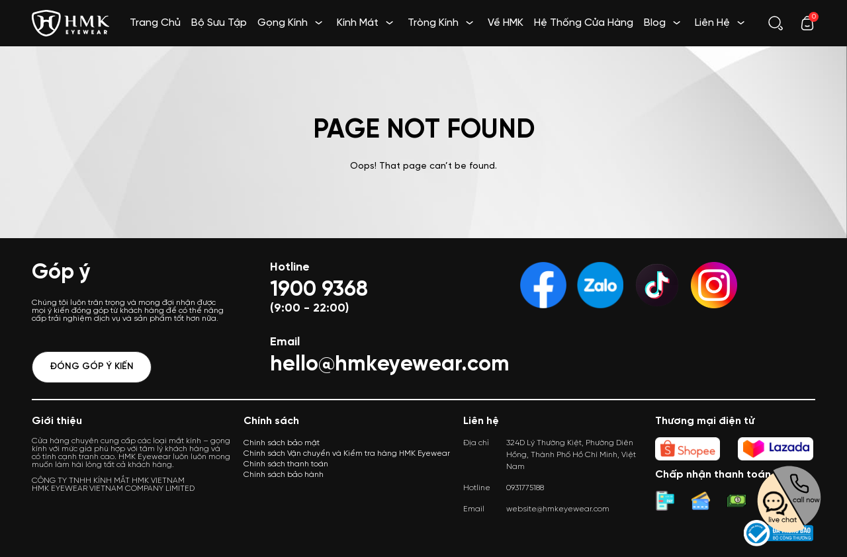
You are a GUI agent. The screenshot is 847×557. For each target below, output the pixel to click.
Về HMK (505, 22)
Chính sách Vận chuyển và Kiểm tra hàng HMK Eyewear (347, 453)
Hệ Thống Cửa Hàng (583, 22)
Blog (655, 22)
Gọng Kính (282, 22)
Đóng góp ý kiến (92, 367)
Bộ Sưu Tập (219, 22)
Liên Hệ (712, 22)
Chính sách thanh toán (286, 464)
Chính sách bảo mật (282, 443)
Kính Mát (358, 22)
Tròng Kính (433, 22)
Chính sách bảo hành (284, 474)
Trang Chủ (155, 22)
